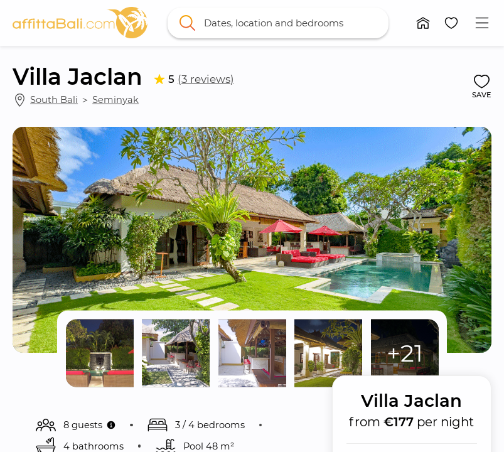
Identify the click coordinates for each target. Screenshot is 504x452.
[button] (423, 23)
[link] (80, 22)
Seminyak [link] (115, 99)
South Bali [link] (54, 99)
